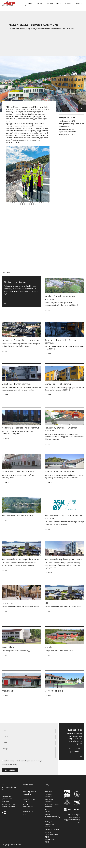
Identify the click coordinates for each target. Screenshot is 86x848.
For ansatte (79, 4)
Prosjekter (29, 4)
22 (24, 204)
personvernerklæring (9, 764)
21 (22, 204)
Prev (9, 174)
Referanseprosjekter (52, 804)
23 (27, 204)
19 (48, 202)
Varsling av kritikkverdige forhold (49, 824)
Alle (8, 272)
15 (39, 202)
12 (32, 202)
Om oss (59, 4)
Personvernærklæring (52, 817)
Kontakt (68, 4)
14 (37, 202)
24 (29, 204)
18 (46, 202)
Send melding (10, 770)
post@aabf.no (76, 751)
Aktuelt (50, 4)
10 (28, 202)
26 (33, 204)
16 (41, 202)
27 (36, 204)
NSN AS (18, 844)
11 (30, 202)
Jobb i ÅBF (40, 4)
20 (20, 204)
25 (31, 204)
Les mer (48, 310)
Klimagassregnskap (52, 829)
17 (43, 202)
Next (47, 174)
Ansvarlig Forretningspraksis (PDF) (51, 834)
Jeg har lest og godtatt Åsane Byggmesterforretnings (22, 762)
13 (34, 202)
